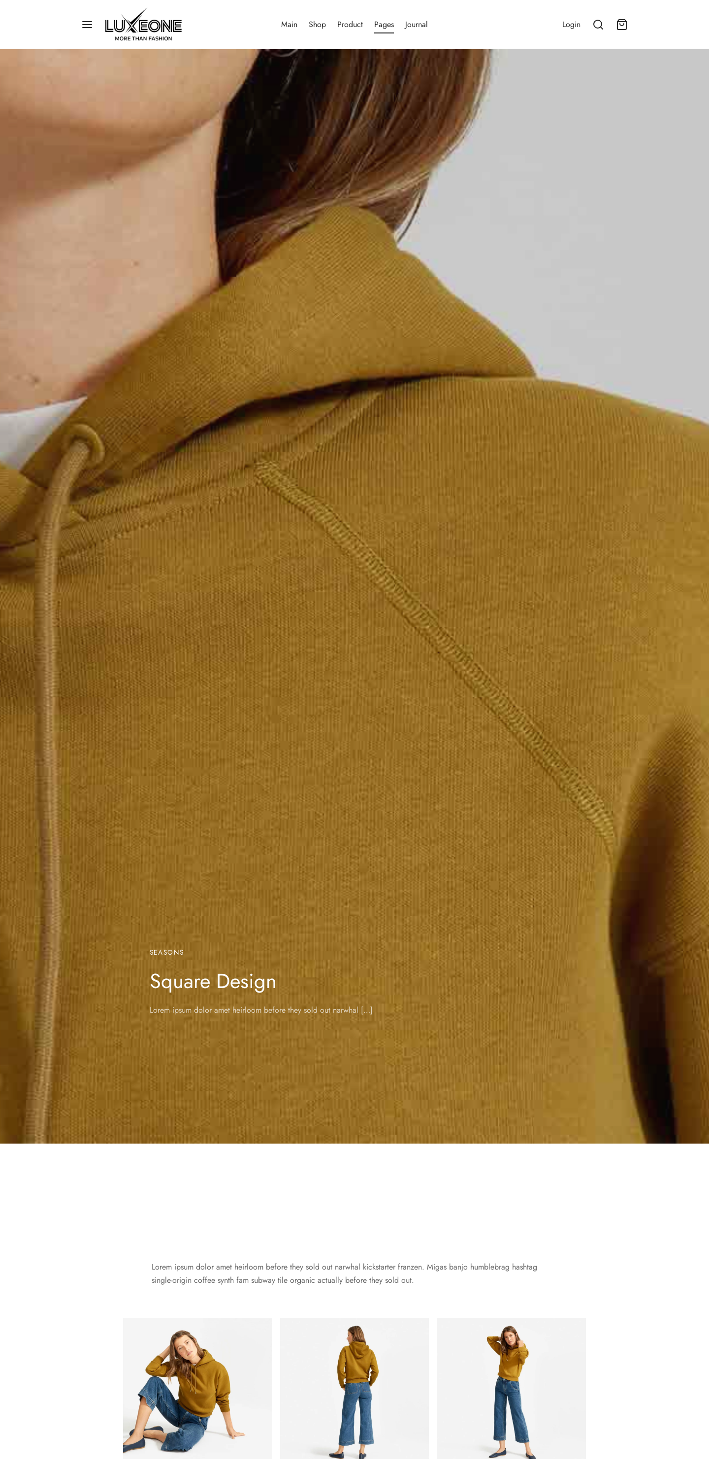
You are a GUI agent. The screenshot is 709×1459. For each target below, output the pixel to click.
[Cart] (622, 25)
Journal (416, 24)
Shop (317, 24)
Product (350, 24)
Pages (384, 24)
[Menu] (87, 24)
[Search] (598, 25)
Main (289, 24)
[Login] (571, 24)
